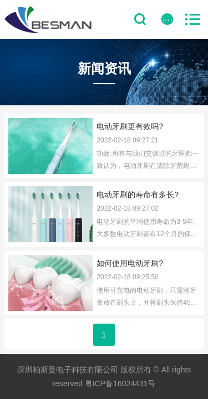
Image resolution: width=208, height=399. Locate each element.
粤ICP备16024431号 (120, 383)
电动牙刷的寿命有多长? (138, 194)
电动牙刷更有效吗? (130, 126)
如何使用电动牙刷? (130, 263)
